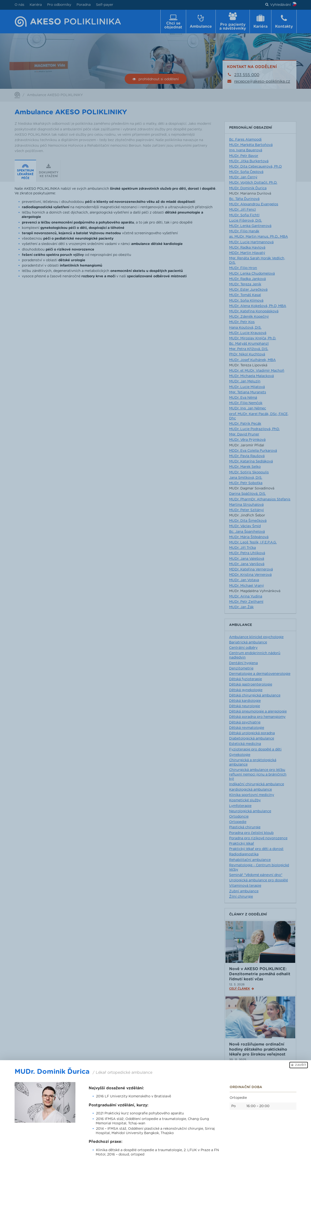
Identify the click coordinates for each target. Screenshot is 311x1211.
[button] (299, 1065)
